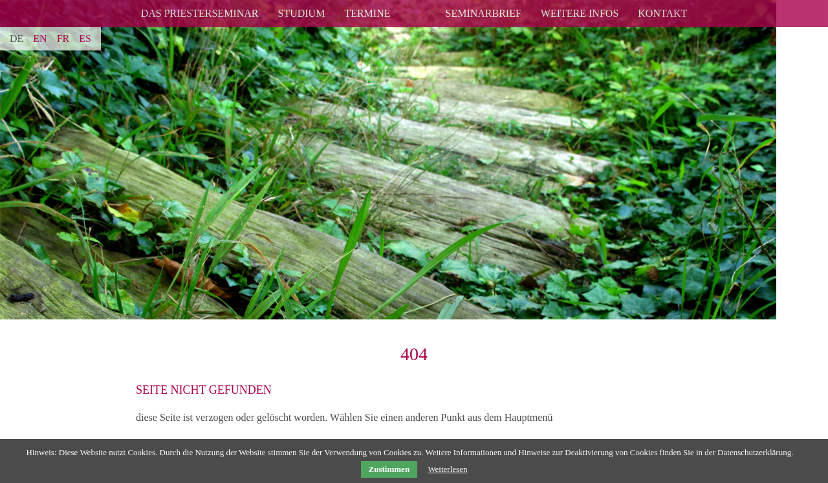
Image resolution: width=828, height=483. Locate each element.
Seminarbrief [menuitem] (483, 13)
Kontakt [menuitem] (662, 13)
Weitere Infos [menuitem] (579, 13)
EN (40, 38)
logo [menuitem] (418, 5)
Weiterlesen (447, 469)
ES (85, 38)
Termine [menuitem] (367, 13)
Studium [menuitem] (301, 13)
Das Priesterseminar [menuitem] (200, 13)
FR (63, 38)
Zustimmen (389, 469)
